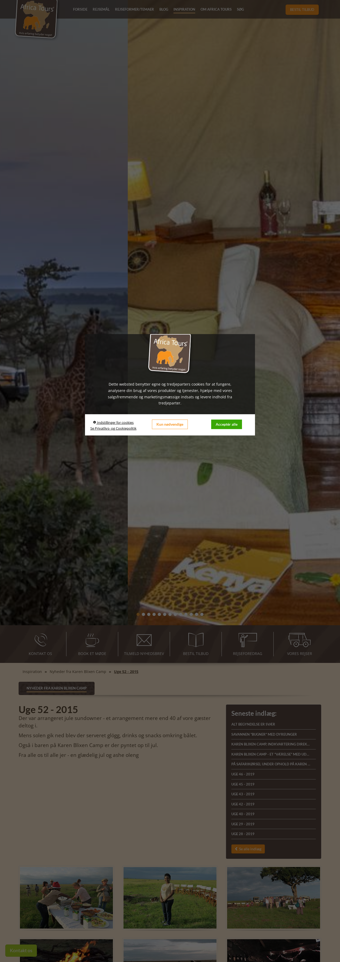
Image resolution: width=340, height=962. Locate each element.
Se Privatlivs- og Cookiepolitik (113, 428)
